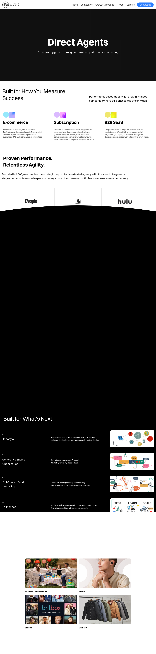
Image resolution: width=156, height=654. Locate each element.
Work (121, 4)
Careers (131, 4)
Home (75, 4)
